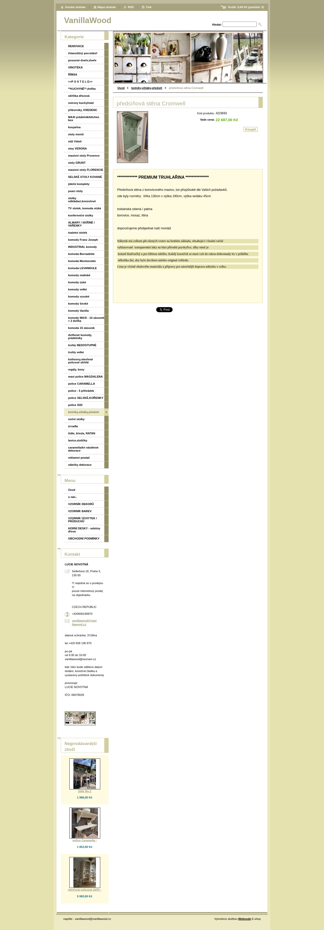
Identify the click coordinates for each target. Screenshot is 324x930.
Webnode (244, 918)
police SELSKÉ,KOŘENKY (85, 397)
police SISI (75, 404)
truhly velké (76, 352)
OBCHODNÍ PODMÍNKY (83, 538)
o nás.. (72, 496)
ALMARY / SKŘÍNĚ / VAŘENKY (81, 224)
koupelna (74, 127)
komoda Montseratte (82, 261)
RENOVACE (76, 46)
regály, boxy (76, 369)
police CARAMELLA (81, 383)
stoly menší (76, 134)
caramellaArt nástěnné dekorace (83, 449)
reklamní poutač (79, 457)
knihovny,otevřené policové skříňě (80, 361)
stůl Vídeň (75, 141)
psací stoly (75, 191)
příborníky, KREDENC (82, 109)
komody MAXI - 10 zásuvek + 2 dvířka (86, 319)
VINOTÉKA (75, 67)
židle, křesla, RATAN (81, 433)
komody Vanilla (78, 310)
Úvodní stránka (75, 7)
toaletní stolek (77, 232)
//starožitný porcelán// (82, 53)
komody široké (78, 303)
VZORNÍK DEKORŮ (81, 504)
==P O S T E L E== (80, 81)
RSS (131, 7)
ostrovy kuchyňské (81, 102)
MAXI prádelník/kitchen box (83, 119)
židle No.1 (84, 791)
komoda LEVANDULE (82, 268)
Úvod (121, 87)
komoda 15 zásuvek (81, 327)
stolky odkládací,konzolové (82, 200)
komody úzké (77, 282)
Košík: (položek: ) (246, 7)
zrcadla (73, 426)
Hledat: (217, 24)
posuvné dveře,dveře (82, 60)
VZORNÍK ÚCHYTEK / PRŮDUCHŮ (82, 520)
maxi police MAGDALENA (85, 376)
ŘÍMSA (72, 74)
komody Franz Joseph (83, 239)
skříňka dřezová (79, 95)
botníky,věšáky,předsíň (146, 87)
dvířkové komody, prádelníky (80, 336)
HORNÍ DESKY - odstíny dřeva (84, 530)
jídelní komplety (79, 183)
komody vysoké (78, 296)
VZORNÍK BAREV (80, 511)
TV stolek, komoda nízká (84, 208)
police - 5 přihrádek (81, 390)
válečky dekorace (80, 464)
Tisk (148, 7)
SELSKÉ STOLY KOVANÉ (85, 176)
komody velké (77, 289)
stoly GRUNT (77, 162)
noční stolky (76, 419)
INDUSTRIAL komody (82, 246)
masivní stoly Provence (83, 155)
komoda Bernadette (81, 253)
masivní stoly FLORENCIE (85, 169)
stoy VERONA (77, 148)
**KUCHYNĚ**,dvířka (82, 88)
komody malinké (79, 275)
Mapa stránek (107, 7)
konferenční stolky (80, 215)
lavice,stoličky (77, 440)
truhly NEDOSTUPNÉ (82, 345)
